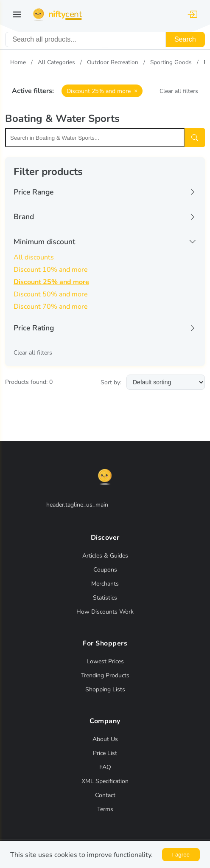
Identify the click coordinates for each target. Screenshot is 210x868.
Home (18, 62)
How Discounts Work (105, 612)
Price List (105, 753)
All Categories (56, 62)
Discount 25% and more (51, 282)
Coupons (105, 570)
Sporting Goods (171, 62)
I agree (181, 854)
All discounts (34, 257)
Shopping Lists (105, 689)
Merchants (105, 584)
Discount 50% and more (51, 294)
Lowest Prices (105, 661)
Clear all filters (179, 91)
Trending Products (105, 675)
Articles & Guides (105, 556)
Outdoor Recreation (112, 62)
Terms (105, 809)
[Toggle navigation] (17, 14)
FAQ (105, 767)
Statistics (105, 598)
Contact (105, 795)
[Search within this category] (95, 137)
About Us (105, 739)
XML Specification (105, 781)
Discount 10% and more (51, 269)
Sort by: (111, 382)
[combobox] (85, 39)
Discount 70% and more (51, 306)
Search (185, 39)
